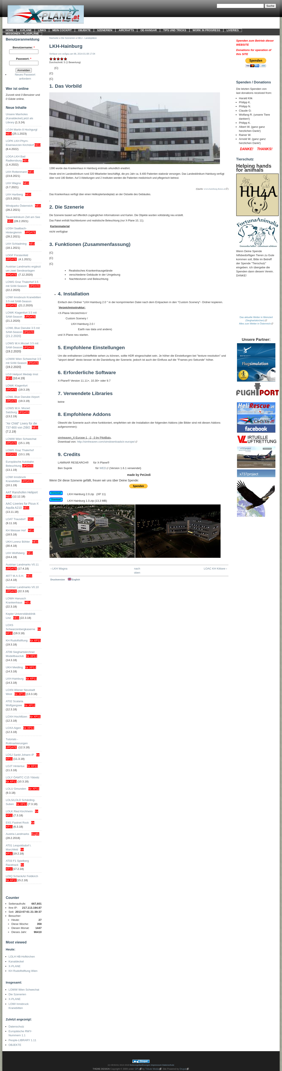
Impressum (156, 1065)
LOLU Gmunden (16, 788)
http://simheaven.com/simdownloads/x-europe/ (106, 441)
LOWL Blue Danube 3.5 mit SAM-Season (23, 332)
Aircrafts (126, 30)
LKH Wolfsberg (15, 553)
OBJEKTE (84, 30)
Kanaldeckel (16, 961)
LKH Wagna (13, 183)
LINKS (42, 30)
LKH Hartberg (14, 194)
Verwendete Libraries (85, 393)
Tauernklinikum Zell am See (23, 217)
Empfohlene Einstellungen (91, 347)
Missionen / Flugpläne (22, 33)
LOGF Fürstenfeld (17, 255)
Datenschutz (16, 1026)
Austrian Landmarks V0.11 (22, 564)
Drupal (183, 1069)
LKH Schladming (16, 243)
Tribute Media (152, 1069)
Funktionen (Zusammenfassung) (90, 244)
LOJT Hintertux (15, 766)
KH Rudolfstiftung (17, 640)
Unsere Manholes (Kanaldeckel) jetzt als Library (19, 118)
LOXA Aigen (13, 728)
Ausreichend (55, 58)
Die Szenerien (17, 994)
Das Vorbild (65, 86)
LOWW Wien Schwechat (21, 438)
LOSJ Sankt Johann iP (20, 754)
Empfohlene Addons (84, 414)
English (74, 579)
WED (102, 468)
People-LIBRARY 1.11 (22, 1040)
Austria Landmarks (17, 834)
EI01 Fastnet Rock (17, 822)
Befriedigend (58, 58)
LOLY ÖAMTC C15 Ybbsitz (22, 777)
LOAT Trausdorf (15, 519)
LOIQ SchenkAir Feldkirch (22, 876)
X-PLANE (26, 30)
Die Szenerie (66, 207)
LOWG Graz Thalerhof (20, 450)
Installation (73, 293)
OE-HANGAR (148, 30)
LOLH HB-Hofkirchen (22, 956)
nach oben (137, 570)
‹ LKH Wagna (59, 568)
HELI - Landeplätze (87, 38)
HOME (9, 30)
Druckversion (57, 579)
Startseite (53, 38)
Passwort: (23, 58)
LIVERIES (233, 30)
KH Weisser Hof (16, 530)
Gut (62, 58)
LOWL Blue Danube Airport (22, 396)
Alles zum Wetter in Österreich (255, 323)
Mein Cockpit (62, 30)
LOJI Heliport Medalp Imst (22, 374)
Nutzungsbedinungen (140, 1065)
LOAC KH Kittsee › (215, 568)
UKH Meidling (14, 667)
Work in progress (206, 30)
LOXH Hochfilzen (16, 716)
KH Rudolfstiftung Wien (23, 970)
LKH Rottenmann (16, 171)
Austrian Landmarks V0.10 (22, 587)
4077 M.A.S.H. (15, 575)
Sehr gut (65, 58)
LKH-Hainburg (14, 678)
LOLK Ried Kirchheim (19, 811)
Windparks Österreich (19, 205)
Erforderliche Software (87, 372)
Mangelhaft (51, 58)
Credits (69, 454)
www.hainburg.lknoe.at (214, 189)
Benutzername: (24, 47)
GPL (137, 1069)
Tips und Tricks (174, 30)
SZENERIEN (104, 30)
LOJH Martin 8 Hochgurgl (21, 129)
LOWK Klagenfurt (17, 385)
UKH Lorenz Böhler (18, 541)
